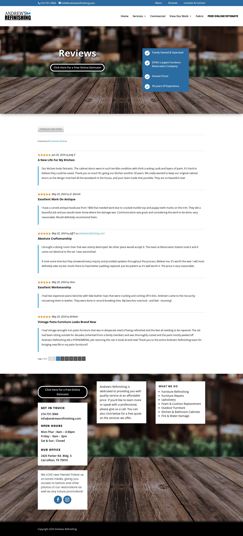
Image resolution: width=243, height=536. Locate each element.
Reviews (172, 3)
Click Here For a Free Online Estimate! (77, 67)
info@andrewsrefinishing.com (61, 418)
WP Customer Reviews (57, 141)
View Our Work (179, 16)
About (158, 3)
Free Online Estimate (223, 16)
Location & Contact (194, 3)
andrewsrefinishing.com (92, 233)
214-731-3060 (49, 414)
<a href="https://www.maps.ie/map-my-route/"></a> (121, 459)
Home (124, 16)
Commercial (157, 16)
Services (138, 16)
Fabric (199, 16)
